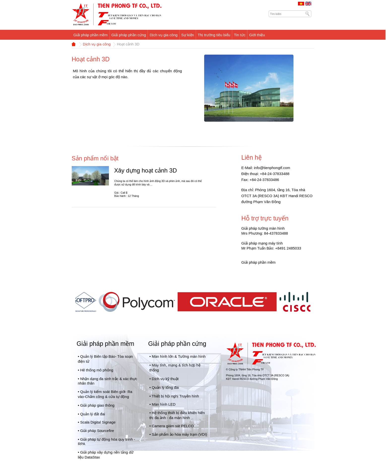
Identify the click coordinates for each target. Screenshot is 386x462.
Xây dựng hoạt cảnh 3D (145, 170)
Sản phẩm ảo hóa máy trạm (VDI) (179, 434)
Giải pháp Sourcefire (97, 430)
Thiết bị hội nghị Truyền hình (175, 396)
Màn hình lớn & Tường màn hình (179, 356)
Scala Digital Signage (98, 422)
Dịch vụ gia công (97, 44)
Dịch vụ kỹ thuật (165, 379)
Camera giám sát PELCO (173, 426)
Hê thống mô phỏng (96, 370)
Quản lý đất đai (92, 414)
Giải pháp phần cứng (177, 343)
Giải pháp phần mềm (105, 343)
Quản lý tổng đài (165, 387)
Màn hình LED (164, 404)
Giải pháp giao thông (97, 405)
